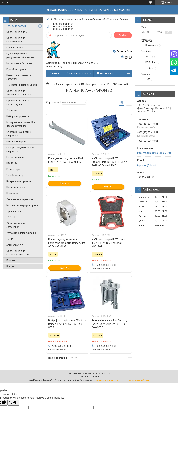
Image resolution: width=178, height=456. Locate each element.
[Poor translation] (13, 403)
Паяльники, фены (15, 187)
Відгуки (10, 266)
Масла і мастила (15, 157)
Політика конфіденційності (135, 379)
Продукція (12, 193)
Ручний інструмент (16, 69)
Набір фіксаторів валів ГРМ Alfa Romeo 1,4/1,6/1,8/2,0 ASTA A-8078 (67, 324)
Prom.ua (106, 373)
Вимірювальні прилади (18, 181)
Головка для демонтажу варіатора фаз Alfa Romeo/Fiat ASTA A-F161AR (66, 243)
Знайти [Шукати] (123, 35)
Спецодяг (11, 110)
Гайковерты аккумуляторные (22, 205)
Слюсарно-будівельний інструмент (19, 133)
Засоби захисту (14, 175)
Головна (54, 73)
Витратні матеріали (16, 141)
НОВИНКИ (12, 163)
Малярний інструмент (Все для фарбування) (20, 124)
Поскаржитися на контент (107, 379)
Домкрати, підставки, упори (21, 84)
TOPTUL (11, 217)
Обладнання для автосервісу (15, 225)
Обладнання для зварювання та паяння (18, 92)
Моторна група (94, 84)
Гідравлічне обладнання (20, 63)
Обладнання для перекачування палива (19, 252)
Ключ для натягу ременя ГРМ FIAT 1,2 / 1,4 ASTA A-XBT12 (65, 160)
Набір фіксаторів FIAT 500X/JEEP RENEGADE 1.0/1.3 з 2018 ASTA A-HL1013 (109, 162)
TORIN (9, 238)
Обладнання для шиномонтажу (15, 39)
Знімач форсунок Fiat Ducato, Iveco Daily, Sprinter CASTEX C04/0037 (109, 324)
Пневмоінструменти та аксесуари (18, 77)
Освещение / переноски (19, 199)
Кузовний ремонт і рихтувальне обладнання (20, 55)
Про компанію (105, 73)
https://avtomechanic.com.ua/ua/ (154, 152)
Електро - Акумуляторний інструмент (20, 149)
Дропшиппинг (14, 211)
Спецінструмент (15, 47)
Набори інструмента (17, 116)
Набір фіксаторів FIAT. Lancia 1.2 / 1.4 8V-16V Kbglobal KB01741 (109, 243)
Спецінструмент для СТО (70, 84)
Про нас (10, 260)
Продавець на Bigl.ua (89, 376)
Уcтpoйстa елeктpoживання (21, 232)
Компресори (13, 169)
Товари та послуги (16, 25)
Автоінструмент (14, 244)
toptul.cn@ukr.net (146, 165)
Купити (64, 183)
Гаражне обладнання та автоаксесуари (19, 102)
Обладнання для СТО (18, 31)
